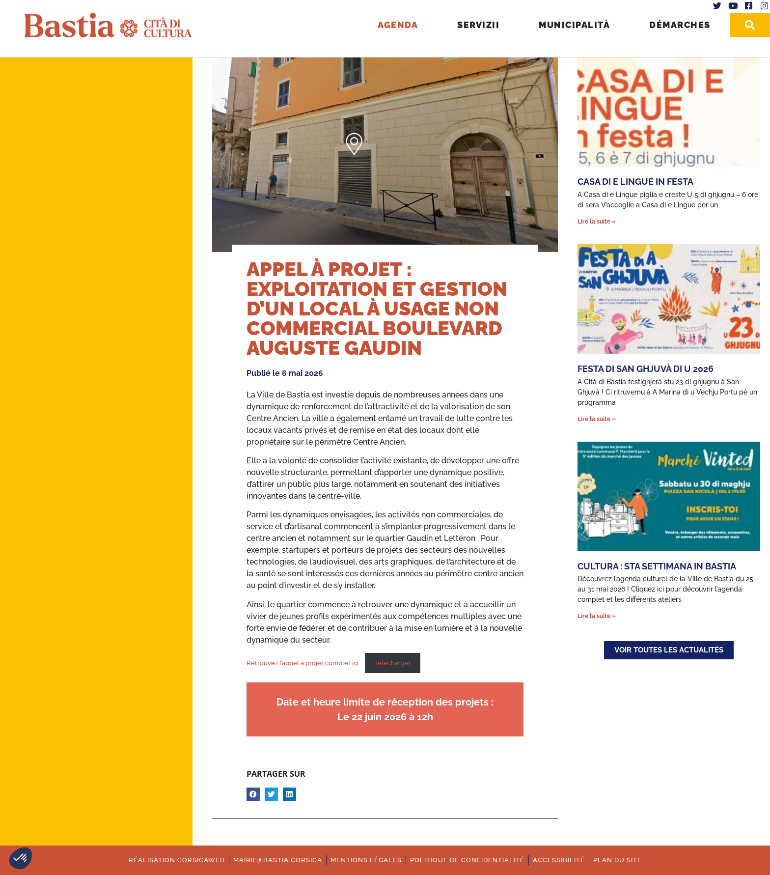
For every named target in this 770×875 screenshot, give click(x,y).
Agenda (398, 25)
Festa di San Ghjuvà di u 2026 (646, 369)
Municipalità (574, 25)
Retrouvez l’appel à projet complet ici (303, 663)
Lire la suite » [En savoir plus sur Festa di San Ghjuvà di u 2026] (597, 419)
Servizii (478, 25)
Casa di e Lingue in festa (635, 181)
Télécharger (392, 663)
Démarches (680, 25)
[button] (20, 858)
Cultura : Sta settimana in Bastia (657, 566)
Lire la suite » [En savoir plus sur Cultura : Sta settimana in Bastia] (597, 616)
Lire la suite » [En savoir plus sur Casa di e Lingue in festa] (597, 221)
